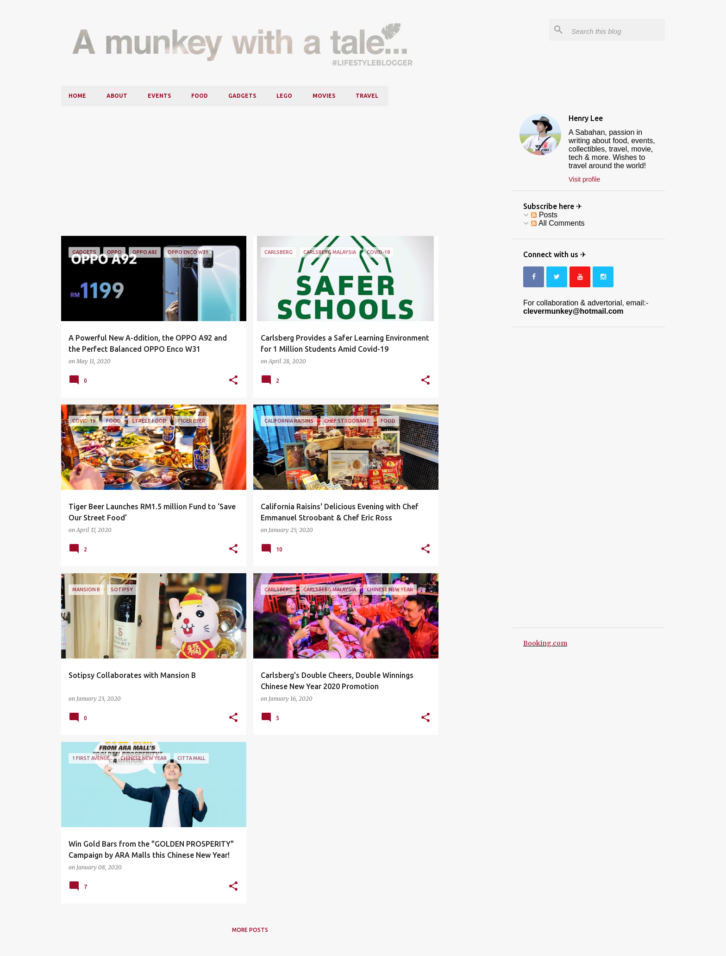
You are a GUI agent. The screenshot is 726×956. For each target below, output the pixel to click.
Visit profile (584, 179)
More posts (250, 930)
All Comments (557, 223)
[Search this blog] (616, 30)
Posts (544, 215)
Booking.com (545, 643)
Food (199, 96)
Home (77, 96)
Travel (367, 96)
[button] (233, 380)
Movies (324, 96)
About (116, 96)
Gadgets (242, 96)
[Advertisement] (250, 171)
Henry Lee (586, 118)
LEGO (284, 96)
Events (159, 96)
